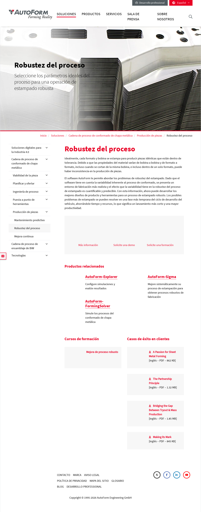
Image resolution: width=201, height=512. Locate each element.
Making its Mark (162, 437)
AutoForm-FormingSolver (97, 303)
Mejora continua (23, 236)
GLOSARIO (117, 481)
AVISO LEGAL (92, 475)
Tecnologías (18, 255)
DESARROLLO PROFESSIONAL (84, 486)
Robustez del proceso (27, 228)
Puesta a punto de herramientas (24, 202)
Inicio (43, 135)
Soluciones (66, 14)
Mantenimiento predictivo (29, 220)
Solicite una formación (160, 245)
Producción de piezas (149, 135)
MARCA (77, 475)
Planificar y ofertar (23, 183)
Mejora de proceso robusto (102, 352)
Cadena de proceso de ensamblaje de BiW (24, 246)
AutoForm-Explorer (101, 276)
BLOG (60, 486)
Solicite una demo (124, 245)
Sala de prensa (133, 16)
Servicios (114, 14)
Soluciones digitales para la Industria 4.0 (26, 150)
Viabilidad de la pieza (25, 175)
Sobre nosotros (165, 16)
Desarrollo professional (150, 2)
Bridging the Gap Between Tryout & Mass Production (163, 410)
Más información (88, 245)
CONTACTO (63, 475)
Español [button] (180, 2)
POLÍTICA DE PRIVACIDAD (72, 481)
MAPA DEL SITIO (99, 481)
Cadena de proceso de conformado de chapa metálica (101, 135)
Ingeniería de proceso (25, 191)
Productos (91, 14)
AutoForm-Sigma (162, 276)
